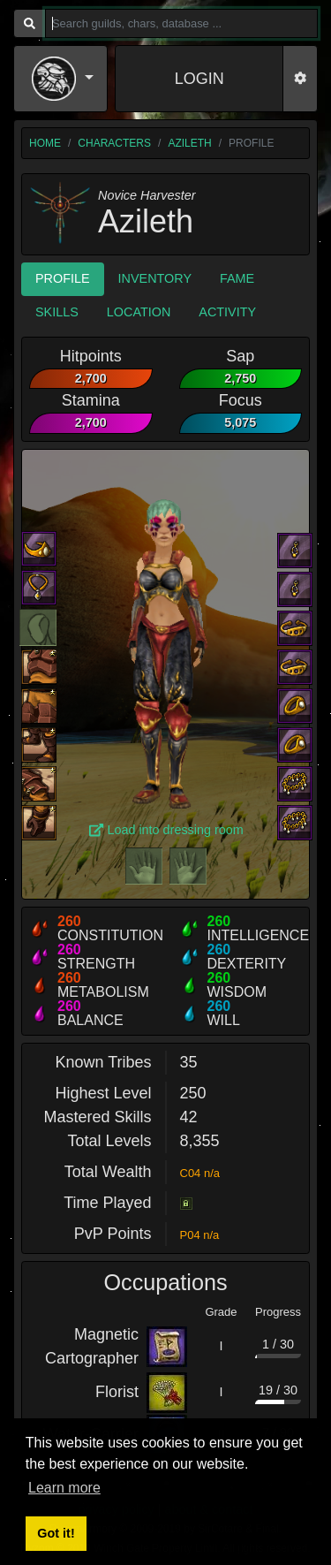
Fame (237, 278)
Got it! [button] (55, 1533)
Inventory (155, 278)
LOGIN (199, 78)
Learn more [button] (64, 1487)
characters (114, 143)
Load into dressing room (166, 830)
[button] (63, 78)
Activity (227, 312)
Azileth (189, 143)
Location (139, 312)
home (45, 143)
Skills (57, 312)
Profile (62, 278)
